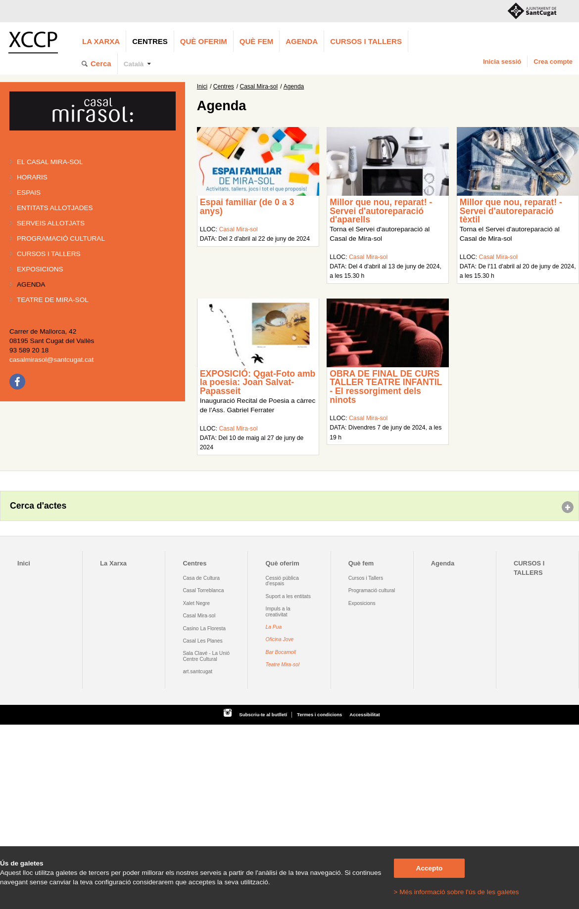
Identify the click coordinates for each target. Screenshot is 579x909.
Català (134, 64)
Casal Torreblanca (203, 590)
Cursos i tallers (49, 254)
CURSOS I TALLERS (366, 41)
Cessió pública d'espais (282, 580)
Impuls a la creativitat (278, 611)
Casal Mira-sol (259, 86)
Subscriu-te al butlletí (263, 714)
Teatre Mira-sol (283, 664)
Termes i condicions (319, 714)
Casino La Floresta (204, 628)
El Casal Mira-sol (50, 162)
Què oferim (203, 41)
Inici (202, 86)
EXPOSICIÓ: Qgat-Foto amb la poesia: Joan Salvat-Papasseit (258, 382)
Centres (150, 41)
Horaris (32, 177)
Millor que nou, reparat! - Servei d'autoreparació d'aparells (381, 210)
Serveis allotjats (51, 223)
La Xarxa (101, 41)
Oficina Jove (280, 639)
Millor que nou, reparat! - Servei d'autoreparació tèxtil (511, 210)
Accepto (429, 868)
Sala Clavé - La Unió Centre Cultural (206, 655)
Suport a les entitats (288, 596)
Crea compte (553, 61)
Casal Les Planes (202, 641)
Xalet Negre (196, 603)
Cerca (101, 63)
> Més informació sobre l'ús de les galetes (456, 892)
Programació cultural (61, 238)
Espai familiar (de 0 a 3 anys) (247, 206)
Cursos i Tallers (365, 578)
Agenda (302, 41)
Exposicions (40, 269)
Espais (29, 192)
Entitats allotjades (55, 208)
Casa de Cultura (201, 578)
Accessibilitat (364, 714)
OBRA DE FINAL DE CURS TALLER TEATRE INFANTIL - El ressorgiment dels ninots (386, 387)
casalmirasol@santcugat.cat (51, 359)
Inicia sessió (502, 61)
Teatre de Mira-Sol (53, 299)
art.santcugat (197, 671)
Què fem (256, 41)
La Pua (274, 627)
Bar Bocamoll (281, 652)
